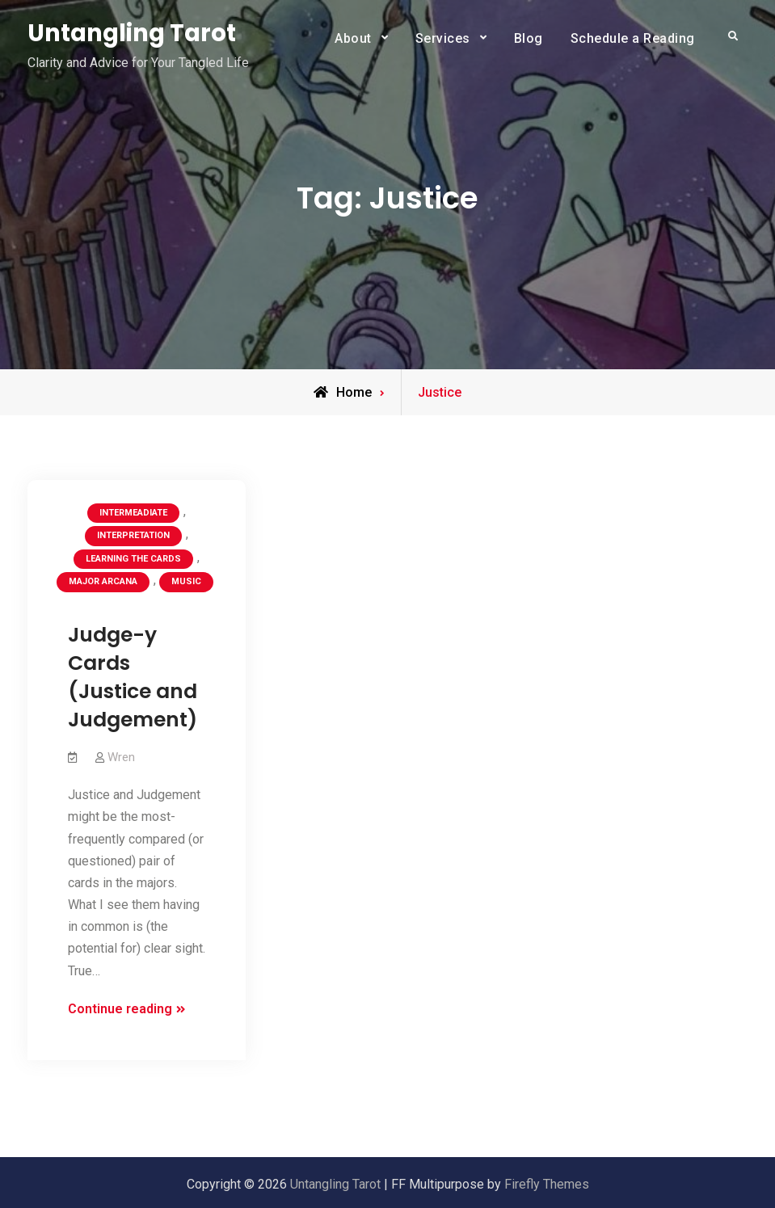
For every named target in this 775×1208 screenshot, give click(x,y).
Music (186, 581)
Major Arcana (103, 581)
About (353, 38)
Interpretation (133, 535)
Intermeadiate (133, 512)
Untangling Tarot (131, 33)
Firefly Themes (546, 1184)
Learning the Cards (133, 558)
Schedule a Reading (633, 38)
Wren (121, 757)
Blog (528, 38)
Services (442, 38)
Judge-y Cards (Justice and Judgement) (132, 677)
